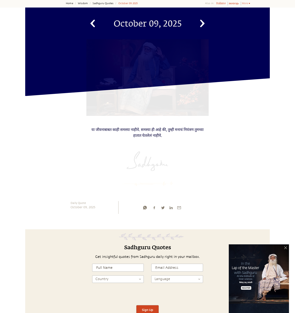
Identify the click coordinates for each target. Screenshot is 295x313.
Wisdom (83, 3)
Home (69, 3)
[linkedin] (171, 208)
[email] (179, 208)
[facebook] (154, 208)
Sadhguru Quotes (103, 3)
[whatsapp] (145, 208)
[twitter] (162, 208)
